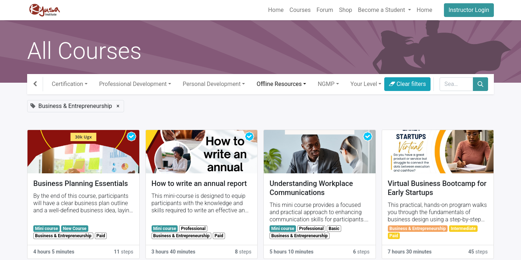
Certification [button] (67, 84)
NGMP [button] (326, 84)
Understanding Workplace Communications (311, 188)
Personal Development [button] (212, 84)
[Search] (480, 84)
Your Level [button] (364, 84)
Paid (100, 235)
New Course (74, 228)
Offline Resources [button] (279, 84)
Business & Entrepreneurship (63, 235)
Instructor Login (469, 9)
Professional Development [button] (133, 84)
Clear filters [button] (407, 84)
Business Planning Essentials (80, 183)
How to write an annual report (199, 183)
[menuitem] (276, 10)
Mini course (46, 228)
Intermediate (463, 228)
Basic (334, 228)
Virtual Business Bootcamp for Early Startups (437, 188)
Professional (193, 228)
